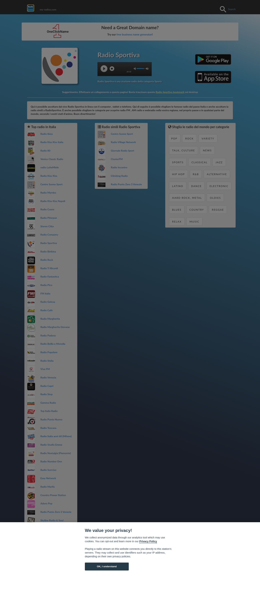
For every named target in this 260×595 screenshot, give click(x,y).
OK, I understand (107, 566)
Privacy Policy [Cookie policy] (148, 541)
